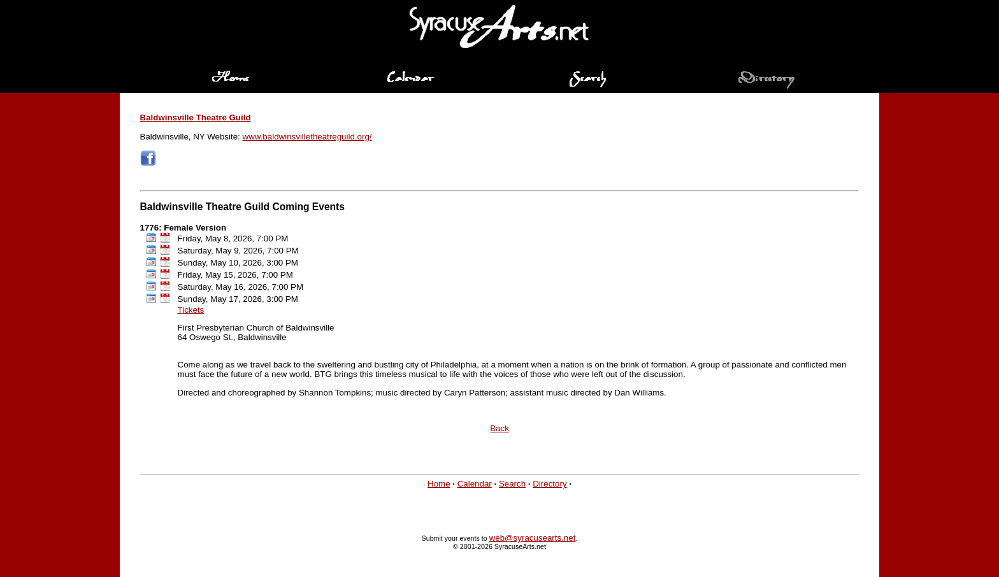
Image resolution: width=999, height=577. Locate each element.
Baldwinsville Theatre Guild (195, 117)
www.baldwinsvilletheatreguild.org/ (307, 136)
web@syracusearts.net (532, 538)
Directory (549, 483)
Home (439, 483)
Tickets (191, 310)
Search (512, 483)
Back (499, 428)
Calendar (474, 483)
